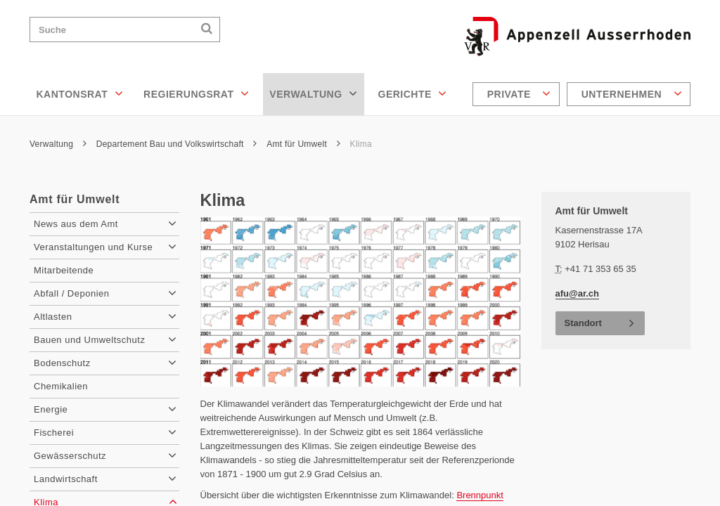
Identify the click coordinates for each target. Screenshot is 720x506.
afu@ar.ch (577, 293)
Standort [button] (583, 323)
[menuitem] (517, 94)
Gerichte (412, 93)
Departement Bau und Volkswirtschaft (176, 144)
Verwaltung (313, 93)
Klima (361, 144)
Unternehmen (631, 93)
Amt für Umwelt (303, 144)
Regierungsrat (196, 93)
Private (519, 93)
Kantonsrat (80, 93)
